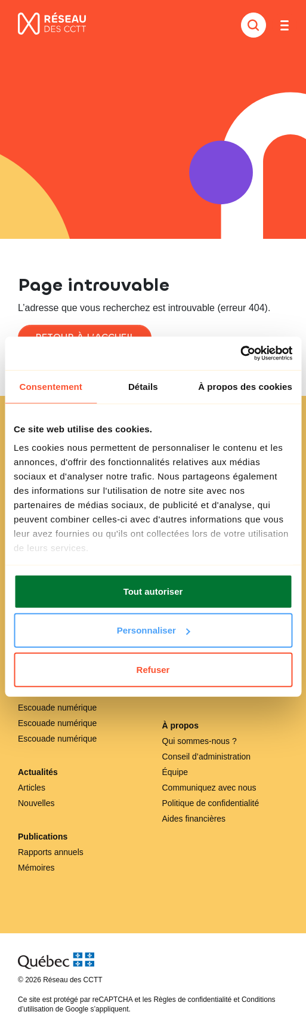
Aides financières (194, 818)
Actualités (38, 772)
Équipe (175, 772)
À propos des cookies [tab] (245, 386)
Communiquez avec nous (209, 787)
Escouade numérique (57, 707)
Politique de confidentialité (210, 803)
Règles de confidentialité (192, 999)
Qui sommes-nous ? (199, 741)
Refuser (153, 669)
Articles (31, 787)
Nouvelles (36, 803)
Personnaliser (153, 630)
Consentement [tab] (51, 386)
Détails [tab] (143, 386)
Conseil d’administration (206, 756)
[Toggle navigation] (284, 25)
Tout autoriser (153, 591)
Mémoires (36, 867)
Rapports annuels (51, 852)
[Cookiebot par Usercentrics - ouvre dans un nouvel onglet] (240, 353)
